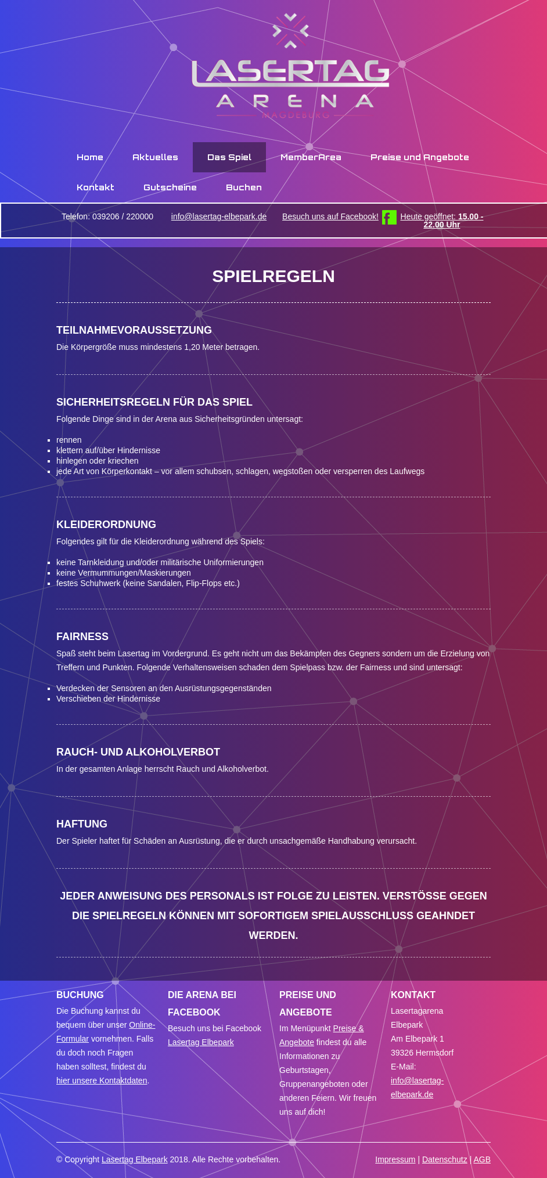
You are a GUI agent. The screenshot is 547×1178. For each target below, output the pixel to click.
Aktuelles (155, 157)
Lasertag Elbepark (201, 1042)
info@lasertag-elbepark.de (219, 216)
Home (90, 157)
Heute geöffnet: (442, 220)
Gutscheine (170, 187)
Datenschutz (444, 1159)
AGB (482, 1159)
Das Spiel (229, 157)
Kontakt (95, 187)
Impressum (395, 1159)
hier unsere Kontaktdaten (101, 1080)
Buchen (244, 187)
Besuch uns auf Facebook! (330, 216)
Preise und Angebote (419, 157)
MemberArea (310, 157)
